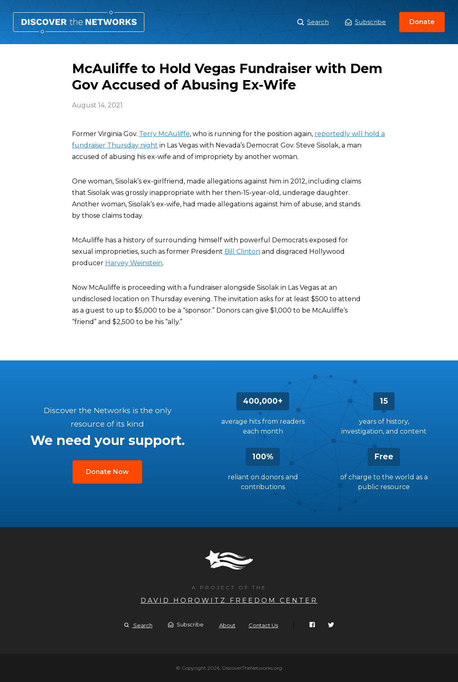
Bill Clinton (242, 251)
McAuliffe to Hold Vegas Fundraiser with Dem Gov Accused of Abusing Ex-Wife (78, 22)
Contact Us (263, 625)
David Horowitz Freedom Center (229, 600)
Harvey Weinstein (133, 263)
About (227, 625)
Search (313, 22)
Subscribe (365, 22)
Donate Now (107, 472)
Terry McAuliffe (164, 134)
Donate (422, 22)
